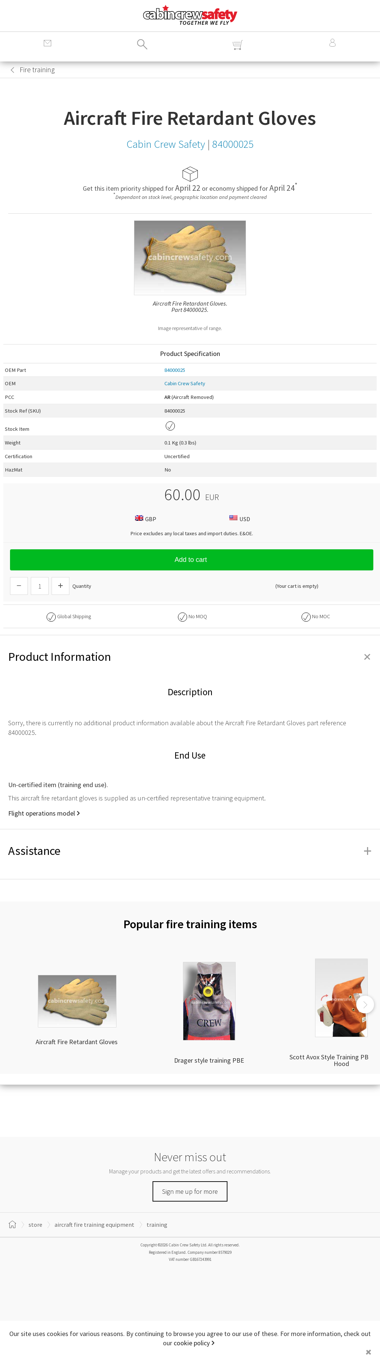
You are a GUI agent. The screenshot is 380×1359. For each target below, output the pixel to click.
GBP (144, 519)
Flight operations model (41, 813)
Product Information (190, 656)
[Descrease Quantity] (19, 586)
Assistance (190, 850)
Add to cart (191, 559)
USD (238, 519)
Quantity (81, 586)
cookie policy (192, 1343)
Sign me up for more (190, 1191)
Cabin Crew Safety (184, 383)
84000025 (174, 370)
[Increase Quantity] (60, 586)
